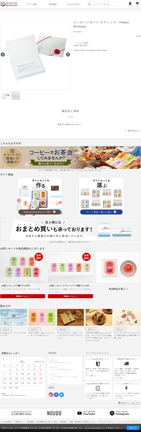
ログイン (130, 4)
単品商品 (53, 4)
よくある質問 (6, 422)
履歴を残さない (134, 131)
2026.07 (38, 362)
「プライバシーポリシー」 (95, 428)
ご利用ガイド (19, 422)
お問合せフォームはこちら (129, 403)
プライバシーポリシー (106, 422)
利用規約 (63, 422)
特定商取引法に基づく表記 (47, 422)
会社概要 (30, 422)
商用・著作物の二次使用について (82, 422)
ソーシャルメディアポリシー (129, 422)
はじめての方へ (74, 4)
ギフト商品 (32, 4)
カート (137, 4)
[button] (3, 54)
